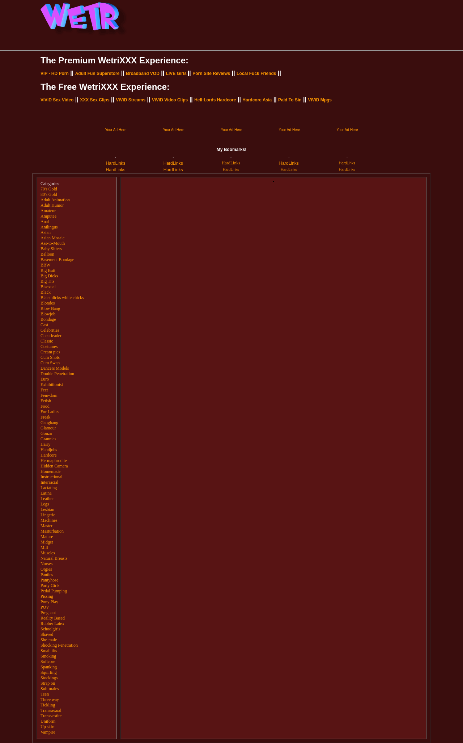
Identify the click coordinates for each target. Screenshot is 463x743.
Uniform (48, 721)
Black (46, 292)
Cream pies (50, 351)
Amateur (48, 210)
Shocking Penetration (59, 645)
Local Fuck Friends (256, 73)
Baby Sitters (51, 248)
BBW (45, 265)
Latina (46, 493)
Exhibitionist (52, 384)
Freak (45, 417)
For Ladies (50, 411)
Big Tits (47, 281)
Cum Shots (50, 357)
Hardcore (49, 455)
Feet (44, 390)
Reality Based (53, 618)
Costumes (49, 346)
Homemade (50, 471)
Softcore (48, 661)
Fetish (46, 400)
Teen (45, 694)
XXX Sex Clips (94, 99)
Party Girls (50, 585)
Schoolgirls (50, 628)
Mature (47, 536)
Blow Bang (50, 308)
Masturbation (52, 531)
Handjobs (49, 449)
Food (45, 406)
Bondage (48, 319)
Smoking (48, 656)
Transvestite (51, 715)
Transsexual (51, 710)
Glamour (48, 428)
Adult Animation (55, 199)
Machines (49, 520)
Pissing (47, 596)
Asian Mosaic (52, 237)
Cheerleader (51, 335)
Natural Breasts (54, 558)
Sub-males (50, 688)
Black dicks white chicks (62, 297)
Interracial (49, 482)
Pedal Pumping (54, 590)
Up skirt (48, 726)
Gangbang (49, 422)
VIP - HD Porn (55, 73)
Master (46, 525)
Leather (47, 498)
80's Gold (49, 194)
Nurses (46, 563)
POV (45, 607)
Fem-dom (49, 395)
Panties (47, 574)
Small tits (49, 650)
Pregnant (48, 612)
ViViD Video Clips (170, 99)
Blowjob (48, 313)
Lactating (49, 487)
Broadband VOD (143, 73)
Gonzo (46, 433)
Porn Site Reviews (211, 73)
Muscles (48, 552)
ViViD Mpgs (320, 99)
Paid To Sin (289, 99)
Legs (45, 504)
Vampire (48, 732)
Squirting (49, 672)
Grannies (48, 438)
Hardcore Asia (257, 99)
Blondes (48, 303)
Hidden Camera (54, 466)
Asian (46, 232)
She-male (49, 639)
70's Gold (49, 189)
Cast (44, 324)
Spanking (49, 666)
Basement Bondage (57, 259)
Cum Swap (50, 362)
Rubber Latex (52, 623)
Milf (44, 547)
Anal (45, 221)
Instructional (52, 476)
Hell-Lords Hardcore (215, 99)
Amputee (48, 216)
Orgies (46, 569)
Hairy (45, 444)
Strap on (48, 683)
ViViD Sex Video (57, 99)
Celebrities (50, 330)
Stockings (49, 677)
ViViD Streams (130, 99)
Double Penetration (57, 373)
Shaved (47, 634)
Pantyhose (49, 580)
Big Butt (48, 270)
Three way (50, 699)
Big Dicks (49, 275)
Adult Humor (52, 205)
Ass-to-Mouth (53, 243)
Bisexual (48, 286)
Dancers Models (55, 368)
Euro (45, 379)
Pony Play (49, 601)
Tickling (48, 705)
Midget (47, 542)
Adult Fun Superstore (97, 73)
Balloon (47, 254)
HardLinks (116, 163)
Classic (47, 341)
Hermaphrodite (54, 460)
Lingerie (48, 514)
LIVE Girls (176, 73)
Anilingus (49, 227)
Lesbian (47, 509)
